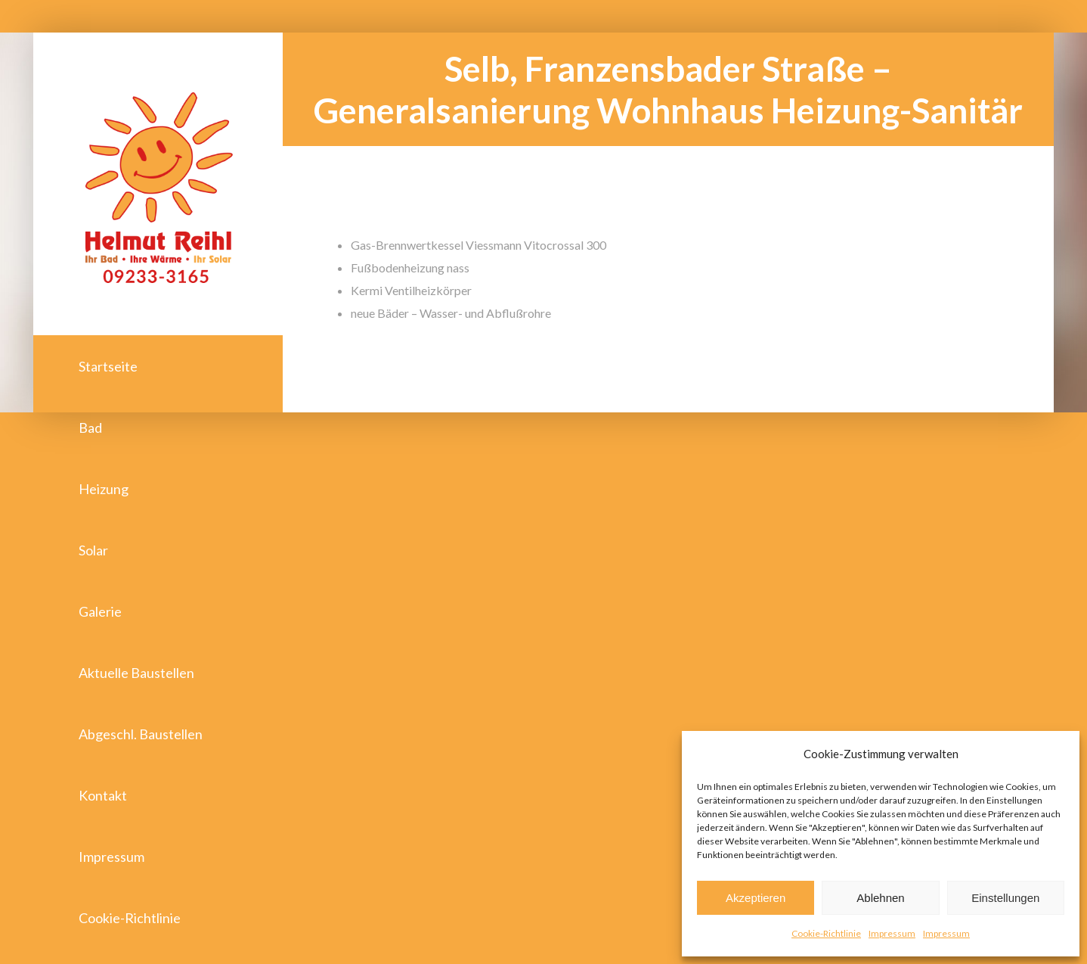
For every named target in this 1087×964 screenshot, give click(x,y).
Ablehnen (880, 897)
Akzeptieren (755, 897)
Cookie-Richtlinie (826, 933)
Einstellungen (1005, 897)
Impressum (892, 933)
